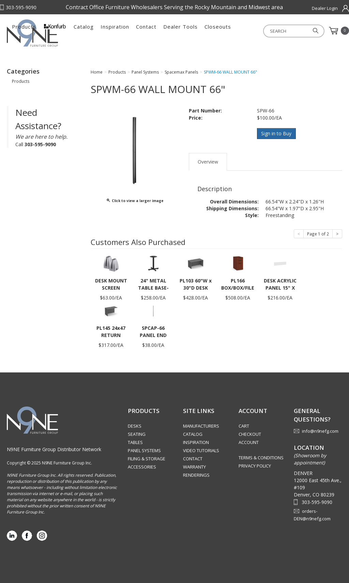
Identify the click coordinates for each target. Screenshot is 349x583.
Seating (137, 434)
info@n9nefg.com (320, 431)
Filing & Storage (146, 459)
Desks (134, 426)
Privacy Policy (255, 466)
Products (97, 30)
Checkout (250, 434)
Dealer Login (325, 8)
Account (249, 442)
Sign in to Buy (276, 133)
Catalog (157, 30)
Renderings (196, 475)
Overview (208, 161)
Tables (135, 442)
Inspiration (188, 30)
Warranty (194, 467)
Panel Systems (144, 450)
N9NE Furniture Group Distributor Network (54, 449)
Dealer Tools (254, 30)
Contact (219, 30)
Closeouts (291, 30)
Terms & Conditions (261, 458)
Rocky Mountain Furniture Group (41, 33)
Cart (244, 426)
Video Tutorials (201, 450)
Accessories (142, 467)
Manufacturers (201, 426)
